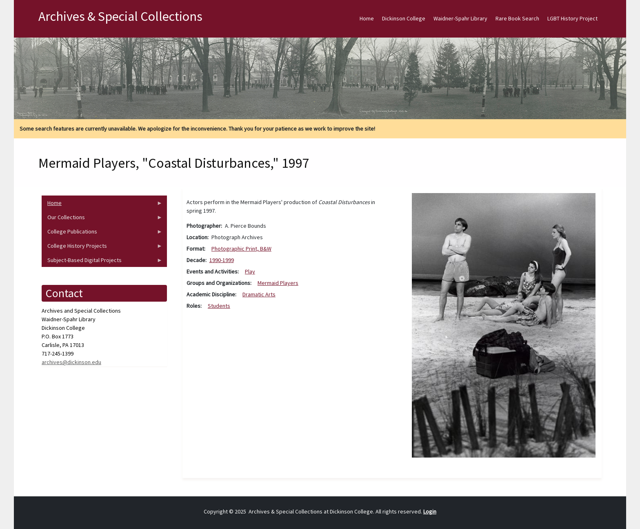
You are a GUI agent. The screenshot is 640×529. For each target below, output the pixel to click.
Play (250, 271)
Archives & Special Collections (120, 16)
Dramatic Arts (259, 294)
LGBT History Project (572, 18)
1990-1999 (221, 260)
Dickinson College (403, 18)
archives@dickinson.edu (71, 362)
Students (219, 305)
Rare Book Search (517, 18)
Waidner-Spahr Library (460, 18)
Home (367, 18)
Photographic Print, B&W (241, 248)
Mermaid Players (278, 283)
